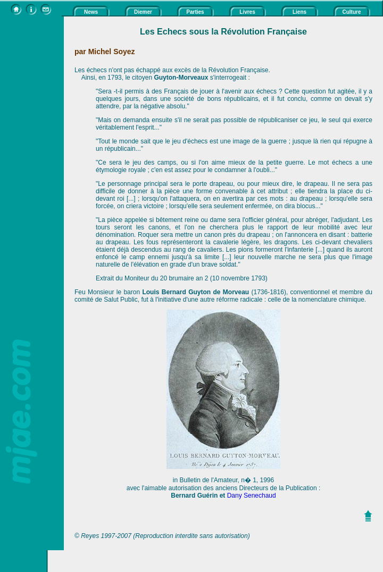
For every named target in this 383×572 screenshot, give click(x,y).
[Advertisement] (32, 175)
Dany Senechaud (251, 495)
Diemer (143, 12)
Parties (195, 12)
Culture (352, 12)
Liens (299, 12)
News (91, 12)
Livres (247, 12)
